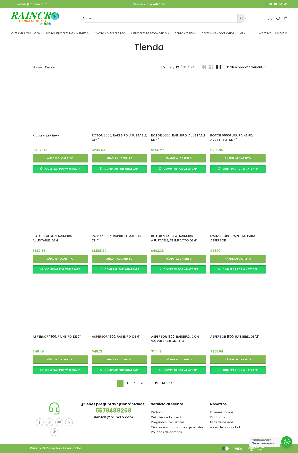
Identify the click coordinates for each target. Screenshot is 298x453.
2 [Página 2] (127, 383)
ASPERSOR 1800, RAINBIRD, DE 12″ (234, 336)
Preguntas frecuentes (167, 422)
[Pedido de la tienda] (246, 67)
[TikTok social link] (285, 4)
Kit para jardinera (46, 135)
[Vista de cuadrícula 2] (204, 67)
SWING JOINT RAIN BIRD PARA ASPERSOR (232, 238)
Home (37, 67)
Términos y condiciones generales (177, 427)
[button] (60, 158)
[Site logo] (34, 18)
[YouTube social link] (275, 4)
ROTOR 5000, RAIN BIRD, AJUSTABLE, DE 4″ (178, 137)
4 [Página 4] (142, 383)
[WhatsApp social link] (280, 4)
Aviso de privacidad (225, 427)
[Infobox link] (28, 4)
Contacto (217, 417)
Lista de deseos (221, 422)
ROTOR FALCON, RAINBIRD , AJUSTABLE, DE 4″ (53, 238)
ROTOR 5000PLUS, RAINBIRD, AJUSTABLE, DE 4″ (231, 137)
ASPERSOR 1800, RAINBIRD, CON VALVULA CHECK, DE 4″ (175, 338)
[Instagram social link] (270, 4)
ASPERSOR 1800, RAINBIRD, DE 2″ (57, 336)
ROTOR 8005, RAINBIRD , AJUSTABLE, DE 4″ (119, 238)
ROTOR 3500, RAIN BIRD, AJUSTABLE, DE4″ (119, 137)
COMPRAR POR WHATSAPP (62, 169)
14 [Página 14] (163, 383)
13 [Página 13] (156, 383)
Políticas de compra (166, 432)
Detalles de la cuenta (167, 417)
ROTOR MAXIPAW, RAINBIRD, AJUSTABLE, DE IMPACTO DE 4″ (174, 238)
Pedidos (157, 412)
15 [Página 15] (170, 383)
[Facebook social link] (266, 4)
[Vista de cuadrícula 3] (211, 67)
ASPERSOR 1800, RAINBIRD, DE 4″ (116, 336)
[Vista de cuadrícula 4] (218, 67)
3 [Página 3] (134, 383)
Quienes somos (221, 412)
